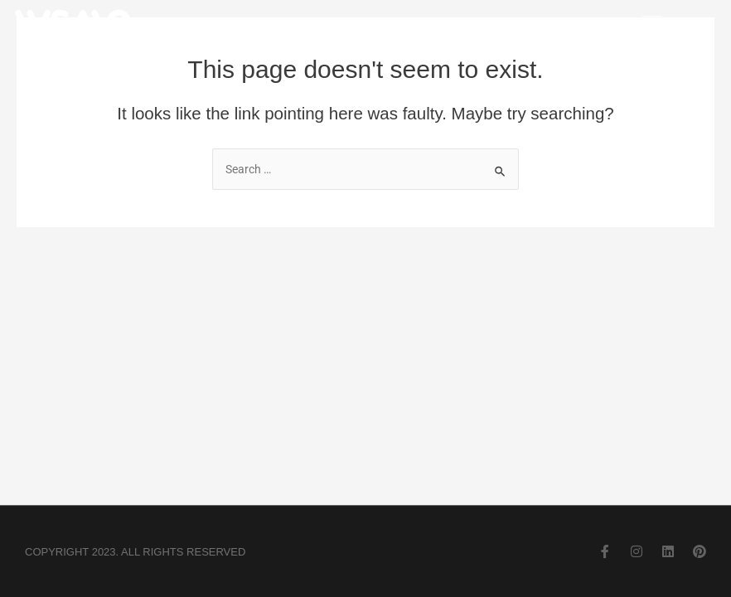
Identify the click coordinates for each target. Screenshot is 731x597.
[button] (652, 25)
